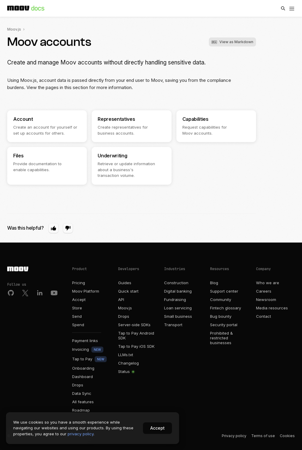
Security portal (223, 324)
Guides (124, 282)
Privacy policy (234, 436)
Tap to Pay (89, 359)
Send (77, 316)
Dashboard (82, 376)
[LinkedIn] (39, 293)
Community (220, 299)
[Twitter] (25, 293)
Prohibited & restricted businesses (221, 338)
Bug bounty (220, 316)
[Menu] (292, 8)
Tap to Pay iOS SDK (136, 346)
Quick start (128, 291)
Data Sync (81, 393)
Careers (263, 291)
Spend (78, 324)
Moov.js (14, 29)
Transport (173, 324)
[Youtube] (54, 293)
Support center (224, 291)
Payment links (85, 340)
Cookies (287, 436)
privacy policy (80, 433)
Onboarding (83, 368)
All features (83, 401)
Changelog (128, 363)
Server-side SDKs (134, 324)
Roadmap (81, 410)
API (121, 299)
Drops (77, 385)
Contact (263, 316)
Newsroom (266, 299)
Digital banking (178, 291)
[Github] (10, 293)
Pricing (78, 282)
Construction (176, 282)
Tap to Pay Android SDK (136, 335)
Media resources (272, 307)
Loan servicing (178, 307)
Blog (214, 282)
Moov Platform (85, 291)
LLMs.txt (125, 354)
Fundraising (175, 299)
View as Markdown (232, 42)
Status (126, 371)
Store (77, 307)
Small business (178, 316)
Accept (79, 299)
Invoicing (87, 350)
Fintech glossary (225, 307)
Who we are (267, 282)
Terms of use (263, 436)
